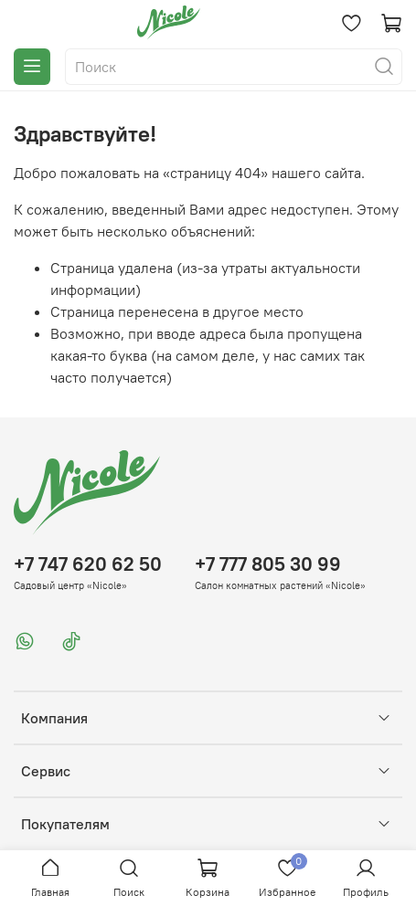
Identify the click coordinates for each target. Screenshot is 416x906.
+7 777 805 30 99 (268, 564)
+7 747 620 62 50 (88, 564)
